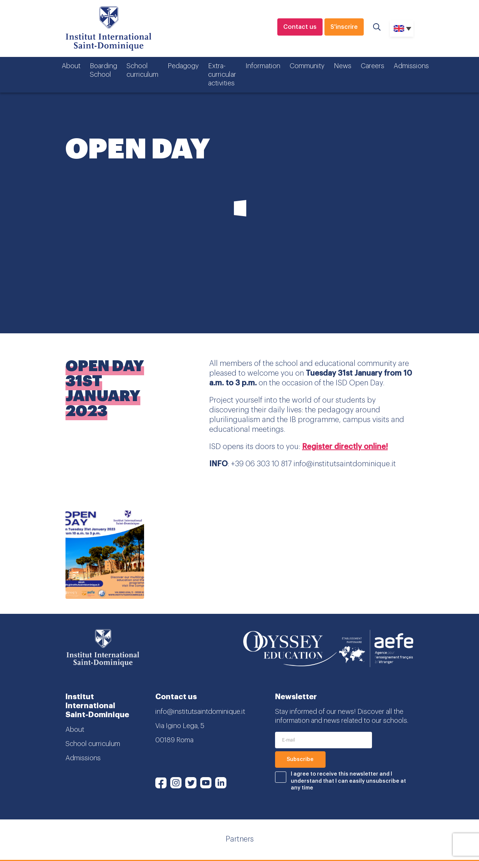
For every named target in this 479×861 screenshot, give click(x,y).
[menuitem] (402, 28)
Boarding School (103, 70)
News (342, 66)
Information (262, 66)
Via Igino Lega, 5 (179, 725)
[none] (402, 28)
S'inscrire (344, 27)
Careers (372, 66)
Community (307, 66)
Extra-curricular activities (222, 75)
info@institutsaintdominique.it (200, 711)
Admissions (411, 66)
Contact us (300, 27)
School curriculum (142, 70)
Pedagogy (183, 66)
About (71, 66)
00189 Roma (174, 740)
